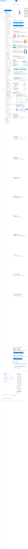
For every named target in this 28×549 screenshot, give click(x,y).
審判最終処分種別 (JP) (9, 95)
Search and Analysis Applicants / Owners (6, 376)
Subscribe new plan (9, 113)
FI (6, 77)
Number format (8, 75)
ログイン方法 (8, 20)
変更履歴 (6, 119)
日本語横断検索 (8, 58)
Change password (9, 114)
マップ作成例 (8, 31)
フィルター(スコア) (8, 24)
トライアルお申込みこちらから (18, 358)
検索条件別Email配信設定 (9, 63)
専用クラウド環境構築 (9, 65)
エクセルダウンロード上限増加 (9, 59)
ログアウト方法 (8, 21)
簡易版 (18, 22)
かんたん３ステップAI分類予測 (9, 37)
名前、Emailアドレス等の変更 (9, 115)
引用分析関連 (8, 28)
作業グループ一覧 (8, 111)
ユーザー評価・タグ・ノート (9, 50)
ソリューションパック (9, 66)
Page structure (7, 67)
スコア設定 (7, 56)
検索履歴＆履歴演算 (8, 104)
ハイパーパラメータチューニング (9, 40)
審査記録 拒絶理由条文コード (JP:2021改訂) (9, 86)
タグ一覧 (7, 107)
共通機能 (6, 41)
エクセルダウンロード (9, 44)
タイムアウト (9, 117)
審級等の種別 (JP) (8, 93)
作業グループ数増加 (8, 60)
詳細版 (18, 25)
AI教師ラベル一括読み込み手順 (9, 39)
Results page (8, 71)
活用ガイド (6, 13)
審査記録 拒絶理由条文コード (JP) (9, 84)
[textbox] (10, 1)
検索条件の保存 (8, 54)
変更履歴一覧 (8, 120)
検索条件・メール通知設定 (9, 102)
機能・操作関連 (8, 16)
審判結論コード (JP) (8, 96)
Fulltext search (8, 22)
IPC (7, 76)
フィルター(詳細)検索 (8, 23)
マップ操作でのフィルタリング (9, 34)
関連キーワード (8, 53)
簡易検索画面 (9, 69)
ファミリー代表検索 (8, 30)
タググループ (9, 108)
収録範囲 (7, 19)
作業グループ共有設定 (9, 64)
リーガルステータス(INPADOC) (8, 100)
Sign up (8, 112)
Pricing (11, 375)
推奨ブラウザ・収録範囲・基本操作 (8, 17)
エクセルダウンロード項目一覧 (9, 81)
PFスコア (7, 27)
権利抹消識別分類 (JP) (9, 92)
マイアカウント (7, 101)
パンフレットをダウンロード (19, 22)
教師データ (7, 110)
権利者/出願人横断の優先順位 (9, 97)
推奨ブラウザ (8, 18)
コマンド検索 (8, 25)
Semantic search (7, 32)
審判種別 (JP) (8, 94)
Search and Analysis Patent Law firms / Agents (6, 378)
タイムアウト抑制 (8, 29)
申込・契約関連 (8, 15)
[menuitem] (1, 3)
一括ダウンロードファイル (9, 105)
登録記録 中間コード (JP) (9, 90)
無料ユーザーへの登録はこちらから (18, 352)
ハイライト (7, 55)
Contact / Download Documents (12, 379)
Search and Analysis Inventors (6, 380)
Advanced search (9, 70)
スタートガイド (7, 12)
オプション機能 (7, 57)
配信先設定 (7, 103)
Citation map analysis (8, 73)
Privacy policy (11, 377)
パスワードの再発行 (9, 116)
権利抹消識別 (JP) (8, 91)
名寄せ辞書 (7, 51)
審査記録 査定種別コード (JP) (9, 89)
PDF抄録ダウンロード (9, 46)
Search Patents (8, 68)
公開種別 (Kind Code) (8, 79)
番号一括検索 (8, 26)
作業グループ (8, 42)
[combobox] (10, 1)
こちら (25, 28)
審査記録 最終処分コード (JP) (9, 87)
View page (8, 72)
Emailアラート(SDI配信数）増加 (9, 62)
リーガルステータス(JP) (9, 98)
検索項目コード (8, 82)
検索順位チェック (8, 33)
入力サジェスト (8, 52)
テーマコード (8, 78)
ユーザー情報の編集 (8, 109)
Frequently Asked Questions (8, 14)
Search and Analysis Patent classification (6, 381)
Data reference (7, 74)
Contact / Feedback (7, 121)
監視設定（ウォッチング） (9, 49)
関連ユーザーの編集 (8, 118)
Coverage (11, 376)
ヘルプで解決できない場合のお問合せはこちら (19, 366)
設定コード (7, 43)
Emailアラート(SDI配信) (9, 47)
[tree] (8, 67)
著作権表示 (6, 122)
